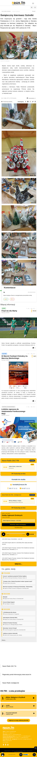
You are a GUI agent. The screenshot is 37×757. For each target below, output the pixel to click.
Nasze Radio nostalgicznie (10, 683)
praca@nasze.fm (9, 740)
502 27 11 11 (13, 488)
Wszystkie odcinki (18, 527)
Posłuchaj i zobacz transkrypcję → (18, 524)
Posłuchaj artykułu (6, 101)
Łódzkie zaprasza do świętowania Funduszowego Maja (13, 411)
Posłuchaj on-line (18, 473)
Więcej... (18, 564)
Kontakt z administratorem (18, 751)
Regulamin (13, 750)
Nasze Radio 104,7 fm (9, 666)
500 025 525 (20, 739)
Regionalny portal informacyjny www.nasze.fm (16, 674)
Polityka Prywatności (7, 750)
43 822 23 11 (10, 734)
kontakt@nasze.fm (20, 484)
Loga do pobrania (29, 750)
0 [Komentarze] (33, 348)
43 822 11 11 (20, 736)
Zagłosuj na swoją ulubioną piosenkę (18, 720)
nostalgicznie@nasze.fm (27, 739)
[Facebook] (3, 744)
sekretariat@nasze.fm (17, 734)
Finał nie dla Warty (9, 311)
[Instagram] (8, 744)
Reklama (24, 750)
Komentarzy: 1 (31, 98)
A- (31, 7)
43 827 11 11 (26, 488)
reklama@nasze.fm (26, 736)
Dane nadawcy (5, 742)
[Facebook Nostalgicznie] (5, 744)
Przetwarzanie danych (19, 750)
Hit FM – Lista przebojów (12, 691)
